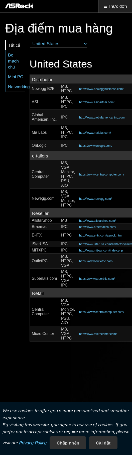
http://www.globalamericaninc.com (101, 117)
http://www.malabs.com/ (95, 132)
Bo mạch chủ (13, 61)
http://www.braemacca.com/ (97, 227)
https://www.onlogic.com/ (95, 146)
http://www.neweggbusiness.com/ (101, 89)
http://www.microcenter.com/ (98, 334)
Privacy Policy (33, 443)
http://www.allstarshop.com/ (97, 220)
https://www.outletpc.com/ (96, 261)
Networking (16, 86)
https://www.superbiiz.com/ (97, 278)
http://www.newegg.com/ (95, 198)
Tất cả (14, 45)
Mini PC (15, 76)
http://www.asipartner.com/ (96, 102)
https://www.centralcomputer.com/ (101, 174)
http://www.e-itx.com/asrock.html (100, 235)
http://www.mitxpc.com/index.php (101, 250)
